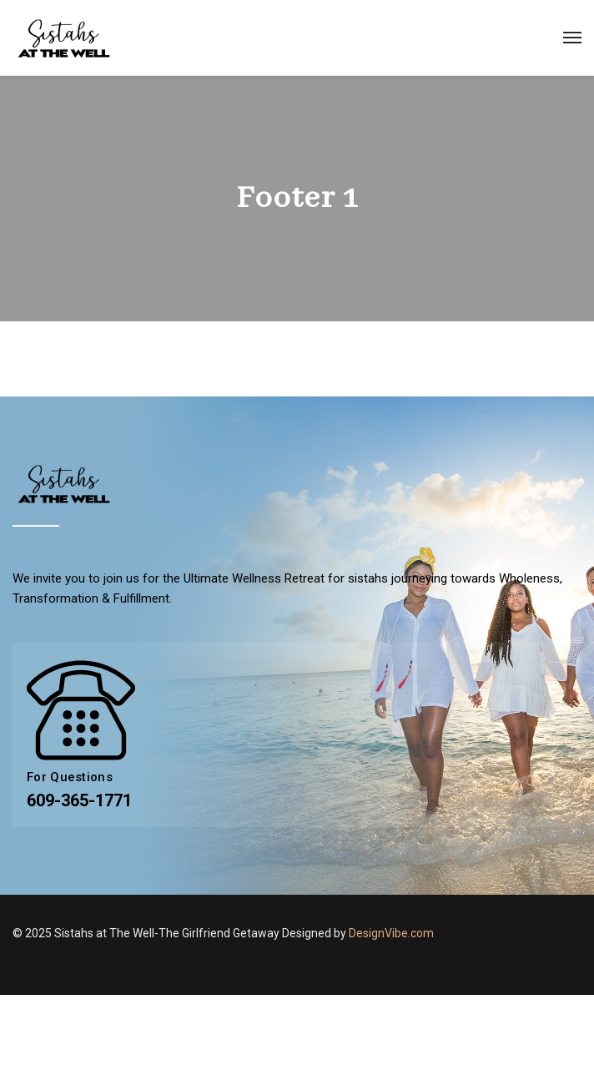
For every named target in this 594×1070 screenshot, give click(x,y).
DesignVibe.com (391, 933)
